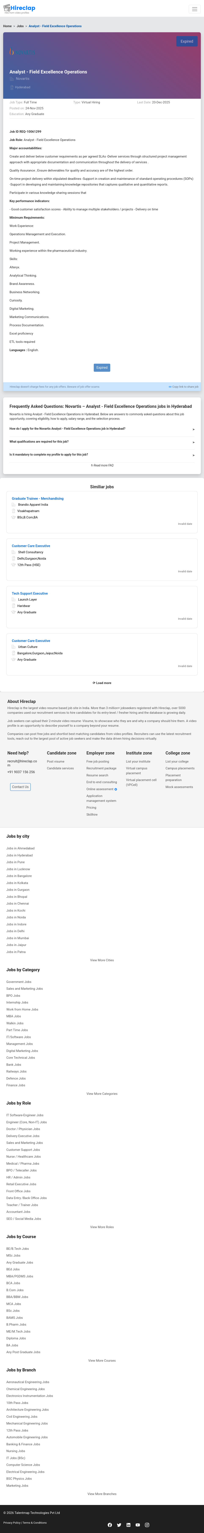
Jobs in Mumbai (17, 938)
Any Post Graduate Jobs (23, 1352)
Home (7, 26)
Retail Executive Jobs (21, 1184)
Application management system (101, 798)
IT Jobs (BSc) (15, 1458)
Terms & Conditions (34, 1522)
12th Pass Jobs (17, 1430)
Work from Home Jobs (22, 1009)
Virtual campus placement (136, 770)
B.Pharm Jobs (16, 1324)
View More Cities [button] (102, 960)
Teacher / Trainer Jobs (22, 1205)
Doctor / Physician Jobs (23, 1129)
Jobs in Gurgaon (17, 890)
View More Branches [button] (102, 1494)
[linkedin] (128, 1525)
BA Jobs (12, 1345)
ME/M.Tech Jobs (18, 1331)
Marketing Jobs (17, 1486)
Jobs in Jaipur (16, 945)
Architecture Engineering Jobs (27, 1410)
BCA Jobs (13, 1283)
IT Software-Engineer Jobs (24, 1115)
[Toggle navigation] (195, 9)
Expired (187, 41)
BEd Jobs (13, 1269)
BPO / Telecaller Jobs (21, 1170)
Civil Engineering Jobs (21, 1417)
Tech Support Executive (30, 593)
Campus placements (179, 768)
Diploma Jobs (16, 1338)
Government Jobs (18, 982)
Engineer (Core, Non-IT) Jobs (26, 1122)
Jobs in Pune (15, 862)
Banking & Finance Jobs (23, 1444)
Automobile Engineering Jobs (27, 1437)
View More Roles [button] (102, 1227)
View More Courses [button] (102, 1361)
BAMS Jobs (14, 1318)
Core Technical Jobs (20, 1058)
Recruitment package (102, 768)
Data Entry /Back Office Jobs (26, 1198)
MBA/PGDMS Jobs (19, 1276)
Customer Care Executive (31, 546)
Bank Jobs (13, 1065)
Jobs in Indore (16, 924)
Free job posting (98, 761)
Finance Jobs (15, 1085)
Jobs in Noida (16, 917)
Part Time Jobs (17, 1030)
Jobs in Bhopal (16, 897)
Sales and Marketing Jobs (24, 989)
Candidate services (60, 768)
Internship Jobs (17, 1002)
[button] (102, 430)
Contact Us (20, 787)
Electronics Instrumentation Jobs (29, 1396)
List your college (177, 761)
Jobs (20, 26)
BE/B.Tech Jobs (17, 1249)
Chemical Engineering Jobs (25, 1389)
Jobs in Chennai (17, 903)
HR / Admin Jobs (18, 1177)
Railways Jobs (16, 1071)
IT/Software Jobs (18, 1037)
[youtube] (137, 1525)
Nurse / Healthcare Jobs (23, 1157)
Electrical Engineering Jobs (25, 1472)
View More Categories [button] (102, 1094)
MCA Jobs (13, 1304)
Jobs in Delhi (15, 931)
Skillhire (92, 814)
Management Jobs (19, 1044)
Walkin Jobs (14, 1023)
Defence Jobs (16, 1078)
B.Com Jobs (15, 1290)
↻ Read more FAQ (102, 465)
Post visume (55, 761)
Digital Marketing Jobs (22, 1051)
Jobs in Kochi (15, 910)
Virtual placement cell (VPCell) (141, 782)
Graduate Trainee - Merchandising (38, 499)
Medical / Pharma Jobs (22, 1164)
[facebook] (109, 1525)
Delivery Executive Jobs (23, 1136)
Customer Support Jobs (23, 1150)
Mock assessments (179, 787)
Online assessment (102, 789)
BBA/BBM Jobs (17, 1297)
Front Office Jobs (18, 1191)
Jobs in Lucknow (18, 869)
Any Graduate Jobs (19, 1262)
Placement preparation (173, 777)
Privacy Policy (12, 1522)
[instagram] (147, 1525)
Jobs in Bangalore (19, 876)
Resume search (97, 775)
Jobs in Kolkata (17, 883)
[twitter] (119, 1525)
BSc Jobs (13, 1311)
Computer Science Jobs (23, 1465)
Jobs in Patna (16, 952)
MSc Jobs (13, 1255)
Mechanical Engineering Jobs (27, 1423)
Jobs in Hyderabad (19, 855)
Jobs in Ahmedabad (20, 848)
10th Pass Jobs (17, 1403)
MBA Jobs (13, 1016)
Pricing (91, 807)
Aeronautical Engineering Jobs (27, 1382)
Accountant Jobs (18, 1212)
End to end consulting (102, 782)
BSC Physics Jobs (19, 1479)
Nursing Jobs (15, 1451)
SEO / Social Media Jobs (23, 1219)
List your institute (138, 761)
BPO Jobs (13, 996)
